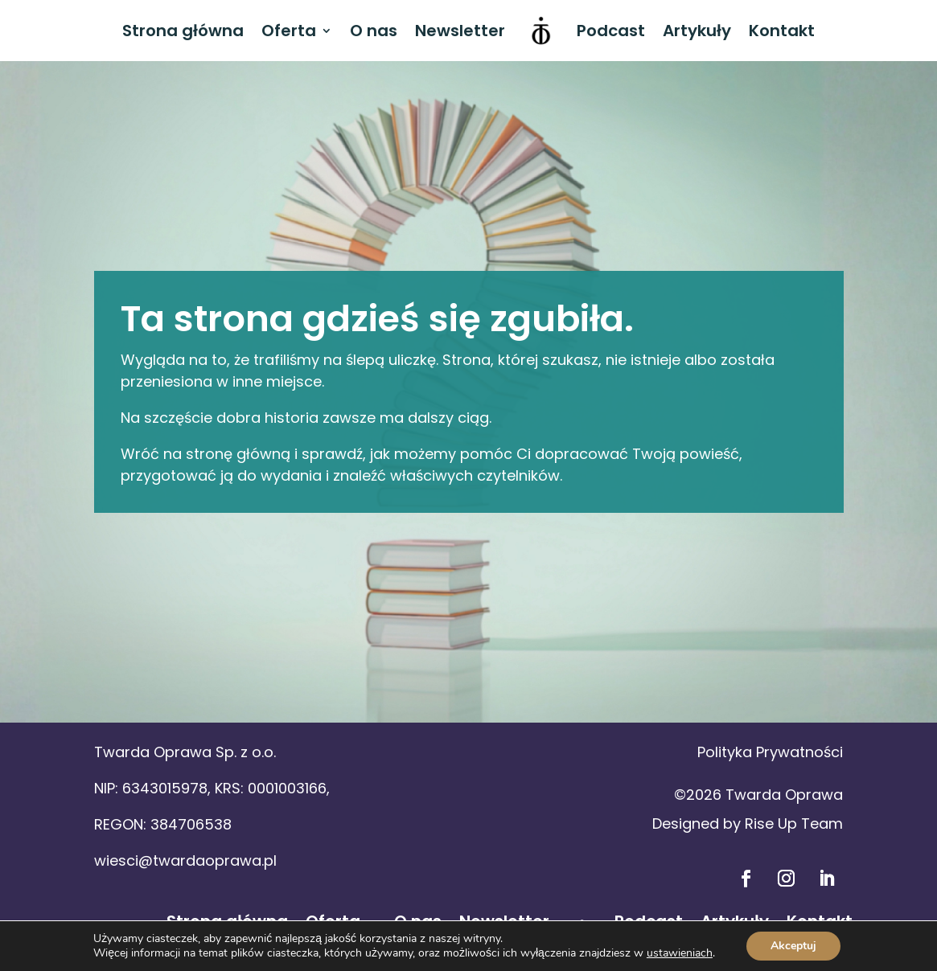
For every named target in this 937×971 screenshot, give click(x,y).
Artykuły (697, 30)
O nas (373, 30)
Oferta (288, 30)
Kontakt (782, 30)
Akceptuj (793, 945)
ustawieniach (680, 953)
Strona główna (183, 30)
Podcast (611, 30)
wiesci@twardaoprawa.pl (185, 860)
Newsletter (460, 30)
